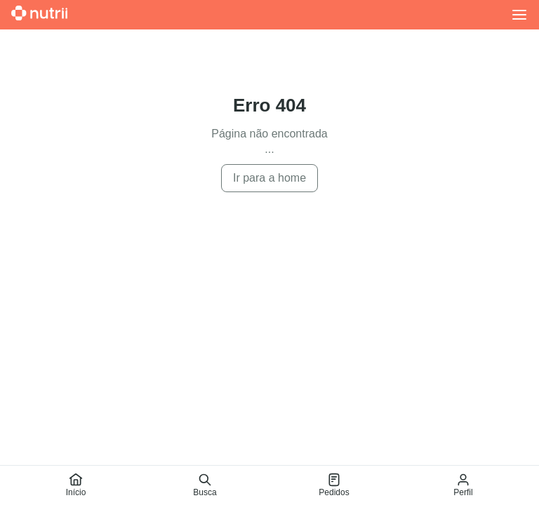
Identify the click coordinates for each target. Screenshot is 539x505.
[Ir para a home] (39, 15)
